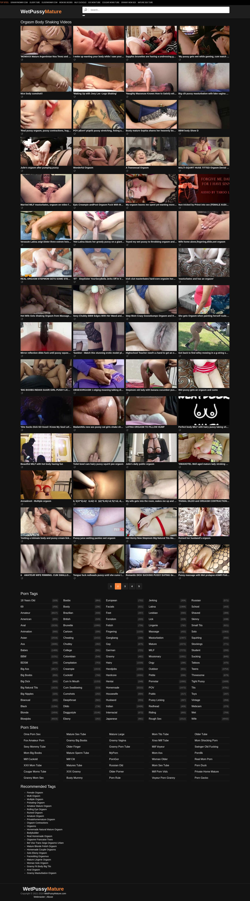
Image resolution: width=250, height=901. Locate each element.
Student (210, 650)
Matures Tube (74, 765)
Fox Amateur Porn (34, 740)
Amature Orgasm (35, 816)
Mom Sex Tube (160, 765)
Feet (125, 613)
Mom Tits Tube (160, 734)
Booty (82, 607)
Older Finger (73, 746)
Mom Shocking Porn (206, 740)
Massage (168, 632)
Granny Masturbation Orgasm (41, 873)
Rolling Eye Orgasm (37, 809)
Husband (125, 700)
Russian (210, 600)
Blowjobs (40, 719)
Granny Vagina (117, 740)
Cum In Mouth (82, 681)
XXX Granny (73, 771)
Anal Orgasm (33, 869)
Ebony (82, 719)
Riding (168, 713)
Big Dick (40, 681)
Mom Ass (157, 753)
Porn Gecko (201, 777)
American (40, 619)
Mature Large (116, 734)
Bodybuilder (33, 833)
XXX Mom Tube (94, 2)
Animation (40, 632)
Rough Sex (168, 719)
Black (40, 706)
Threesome (210, 675)
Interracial (125, 713)
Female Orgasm (35, 792)
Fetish (125, 625)
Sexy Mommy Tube (35, 746)
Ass (40, 644)
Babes (40, 650)
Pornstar (168, 681)
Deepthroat (82, 700)
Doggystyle (82, 713)
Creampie (82, 669)
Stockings (210, 644)
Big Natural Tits (40, 688)
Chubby (82, 644)
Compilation (82, 663)
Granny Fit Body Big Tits (39, 866)
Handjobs (125, 669)
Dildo (82, 706)
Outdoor (168, 669)
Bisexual (40, 700)
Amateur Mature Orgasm (39, 806)
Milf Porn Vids (160, 771)
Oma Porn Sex (32, 734)
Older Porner (116, 771)
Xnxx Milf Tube (160, 740)
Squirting (210, 638)
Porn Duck (201, 765)
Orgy (168, 663)
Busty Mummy (74, 777)
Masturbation (168, 638)
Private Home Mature (207, 771)
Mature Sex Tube (145, 2)
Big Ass (40, 669)
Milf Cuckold (80, 2)
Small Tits (210, 625)
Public (168, 694)
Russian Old (116, 765)
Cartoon (82, 632)
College (82, 650)
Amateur (40, 613)
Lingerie (168, 625)
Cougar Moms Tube (110, 2)
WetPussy (41, 11)
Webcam (210, 706)
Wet (210, 713)
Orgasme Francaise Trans (40, 839)
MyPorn (113, 753)
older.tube (34, 2)
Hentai (125, 681)
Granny (125, 656)
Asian (40, 638)
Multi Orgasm (33, 796)
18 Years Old (40, 600)
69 (40, 607)
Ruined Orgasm (35, 812)
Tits (210, 688)
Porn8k (199, 753)
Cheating (82, 638)
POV (168, 688)
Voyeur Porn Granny (163, 777)
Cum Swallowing (82, 688)
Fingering (125, 632)
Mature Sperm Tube (77, 753)
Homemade (125, 688)
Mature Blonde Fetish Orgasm (42, 846)
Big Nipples (40, 694)
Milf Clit (70, 759)
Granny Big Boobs (76, 740)
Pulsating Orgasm (36, 802)
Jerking (168, 600)
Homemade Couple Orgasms (41, 849)
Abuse (50, 897)
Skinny (210, 619)
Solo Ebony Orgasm (37, 853)
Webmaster (39, 897)
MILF (168, 650)
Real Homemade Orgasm (39, 836)
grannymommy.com (19, 2)
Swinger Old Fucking (206, 746)
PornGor (114, 759)
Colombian (82, 656)
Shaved (210, 613)
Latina (168, 607)
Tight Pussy (210, 681)
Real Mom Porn (203, 759)
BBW (40, 656)
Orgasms (31, 826)
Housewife (125, 694)
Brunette (82, 625)
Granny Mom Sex (128, 2)
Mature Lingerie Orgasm (39, 859)
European (125, 600)
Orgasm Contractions (37, 822)
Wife (210, 719)
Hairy (125, 663)
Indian (125, 706)
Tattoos (210, 663)
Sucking (210, 656)
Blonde (40, 713)
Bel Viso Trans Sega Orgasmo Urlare (45, 843)
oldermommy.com (49, 2)
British (82, 619)
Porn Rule (115, 777)
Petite (168, 675)
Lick (168, 619)
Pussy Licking (168, 700)
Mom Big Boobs (66, 2)
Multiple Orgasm (35, 799)
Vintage (210, 700)
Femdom (125, 619)
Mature (168, 644)
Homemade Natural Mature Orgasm (44, 829)
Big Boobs (40, 675)
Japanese (125, 719)
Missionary (168, 656)
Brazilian (82, 613)
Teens (210, 669)
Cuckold (82, 675)
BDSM (40, 663)
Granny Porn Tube (119, 746)
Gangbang (125, 638)
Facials (125, 607)
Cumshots (82, 694)
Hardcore (125, 675)
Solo (210, 632)
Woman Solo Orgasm (37, 863)
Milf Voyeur (158, 746)
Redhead (168, 706)
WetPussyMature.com (55, 893)
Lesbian (168, 613)
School (210, 607)
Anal (40, 625)
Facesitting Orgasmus (38, 856)
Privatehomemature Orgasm (41, 819)
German (125, 650)
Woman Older (160, 759)
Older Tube (201, 734)
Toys (210, 694)
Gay (125, 644)
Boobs (82, 600)
